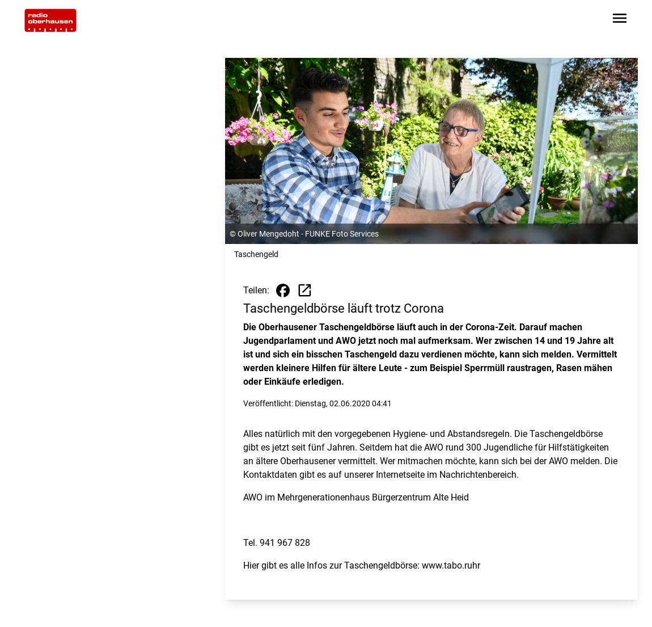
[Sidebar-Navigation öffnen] (620, 20)
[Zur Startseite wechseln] (50, 20)
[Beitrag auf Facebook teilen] (283, 290)
